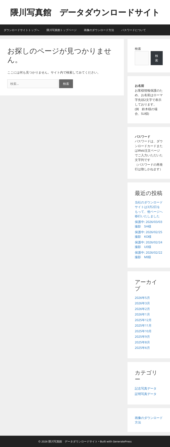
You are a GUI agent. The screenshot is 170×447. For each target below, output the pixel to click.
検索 (138, 49)
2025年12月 (143, 320)
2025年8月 (142, 342)
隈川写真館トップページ (62, 30)
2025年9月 (142, 336)
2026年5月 (142, 298)
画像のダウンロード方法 (99, 30)
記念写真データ (146, 388)
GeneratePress (122, 441)
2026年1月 (142, 314)
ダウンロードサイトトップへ (21, 30)
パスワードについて (133, 30)
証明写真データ (146, 394)
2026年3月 (142, 303)
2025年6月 (142, 348)
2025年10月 (143, 331)
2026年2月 (142, 309)
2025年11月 (143, 325)
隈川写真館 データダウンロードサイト (85, 12)
